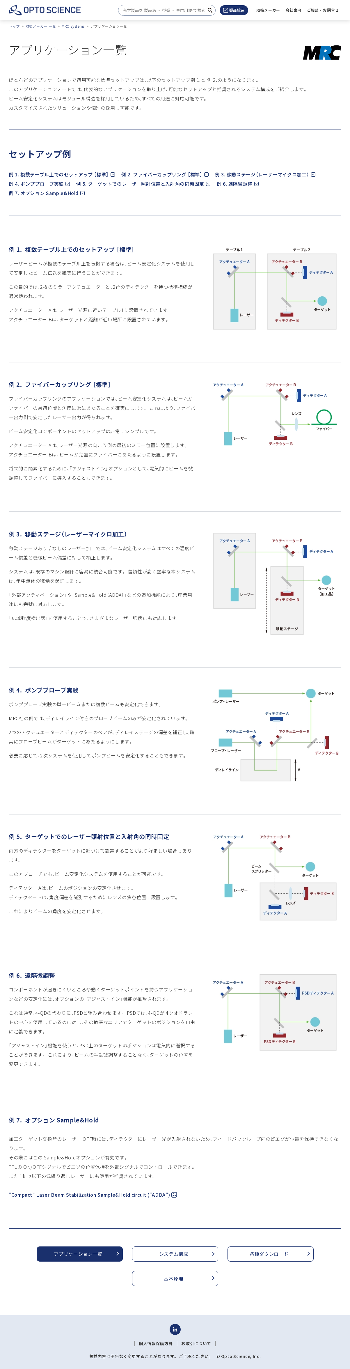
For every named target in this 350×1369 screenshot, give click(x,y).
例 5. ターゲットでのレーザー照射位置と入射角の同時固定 (140, 183)
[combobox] (165, 10)
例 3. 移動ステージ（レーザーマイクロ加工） (262, 174)
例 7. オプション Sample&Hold (44, 193)
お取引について (196, 1343)
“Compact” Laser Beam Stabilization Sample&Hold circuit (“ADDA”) (93, 1194)
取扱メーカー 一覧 (41, 26)
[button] (294, 10)
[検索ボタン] (210, 10)
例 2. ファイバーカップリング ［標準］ (161, 174)
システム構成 (173, 1253)
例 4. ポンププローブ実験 (36, 183)
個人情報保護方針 (156, 1343)
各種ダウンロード (269, 1253)
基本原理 (173, 1278)
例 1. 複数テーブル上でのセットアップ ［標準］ (59, 174)
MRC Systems (73, 26)
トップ (14, 26)
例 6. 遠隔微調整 (235, 183)
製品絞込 (233, 10)
